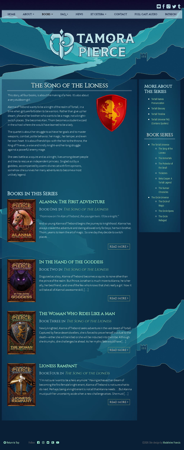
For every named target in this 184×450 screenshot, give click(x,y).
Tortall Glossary (158, 108)
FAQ (64, 14)
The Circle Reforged (163, 218)
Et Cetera (98, 14)
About (28, 14)
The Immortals (165, 158)
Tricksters (163, 173)
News (79, 14)
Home (11, 14)
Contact (120, 14)
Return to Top (11, 442)
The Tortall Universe (160, 144)
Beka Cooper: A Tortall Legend (165, 180)
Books (47, 14)
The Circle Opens (166, 211)
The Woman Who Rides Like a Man (77, 313)
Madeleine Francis (171, 442)
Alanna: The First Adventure (72, 201)
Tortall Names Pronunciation (157, 101)
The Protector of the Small (166, 165)
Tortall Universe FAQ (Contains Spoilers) (160, 121)
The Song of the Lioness (85, 209)
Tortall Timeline (158, 114)
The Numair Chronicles (164, 190)
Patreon (171, 14)
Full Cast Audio (146, 14)
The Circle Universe (160, 197)
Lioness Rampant (58, 365)
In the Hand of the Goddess (71, 261)
